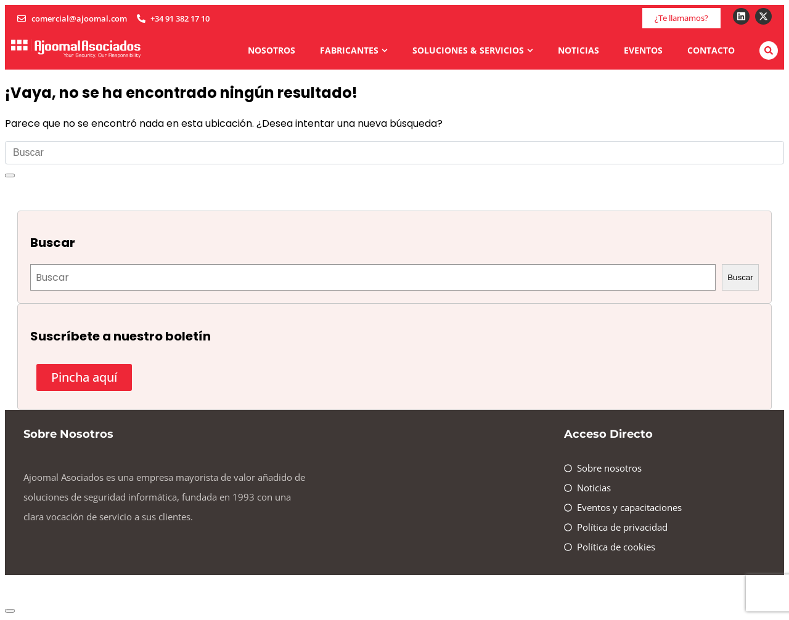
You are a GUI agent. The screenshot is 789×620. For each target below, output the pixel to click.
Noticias (578, 50)
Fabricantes (354, 50)
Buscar (740, 277)
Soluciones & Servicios (472, 50)
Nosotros (271, 50)
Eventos (643, 50)
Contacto (711, 50)
